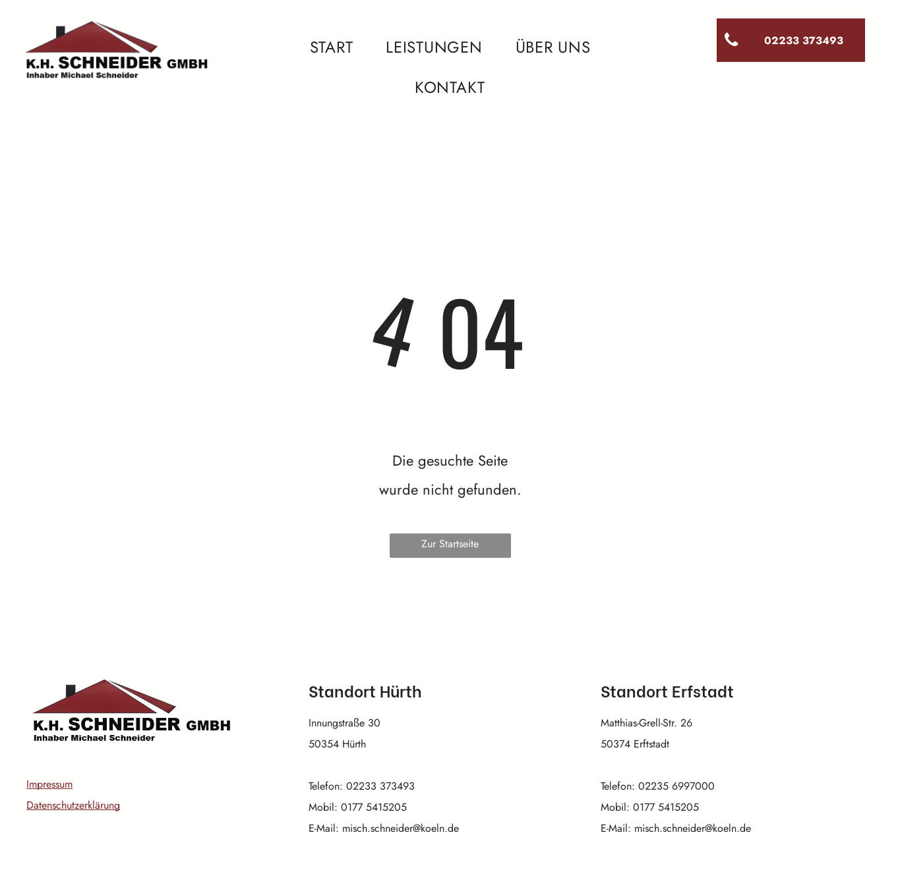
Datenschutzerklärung (73, 805)
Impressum (49, 784)
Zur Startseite (450, 543)
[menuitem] (331, 47)
